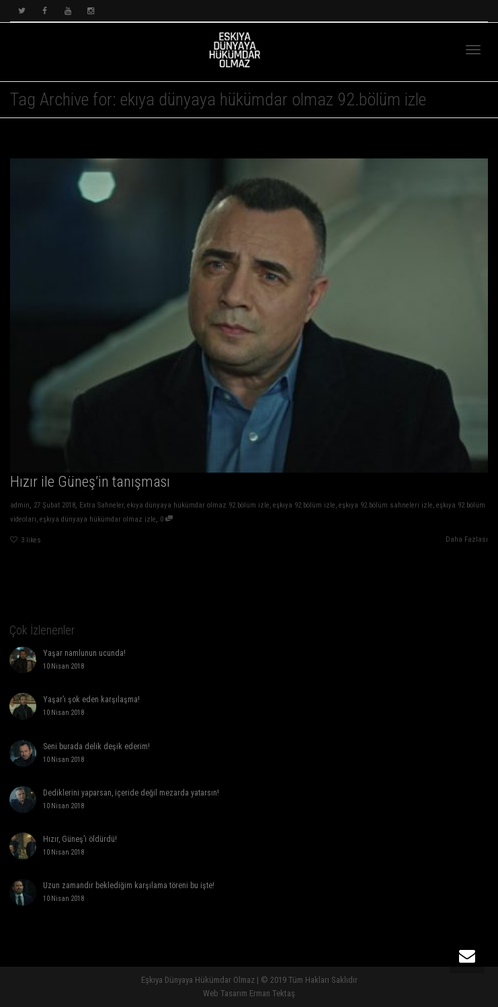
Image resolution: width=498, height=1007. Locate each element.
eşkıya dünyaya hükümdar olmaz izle (98, 519)
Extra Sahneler (101, 505)
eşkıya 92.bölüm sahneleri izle (386, 505)
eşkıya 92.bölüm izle (304, 505)
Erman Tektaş (272, 993)
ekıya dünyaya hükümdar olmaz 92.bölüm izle (198, 505)
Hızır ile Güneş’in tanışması (90, 481)
